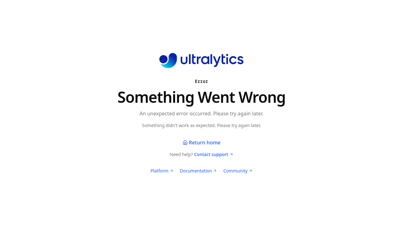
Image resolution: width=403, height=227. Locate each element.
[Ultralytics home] (201, 60)
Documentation (198, 171)
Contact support (213, 154)
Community (238, 171)
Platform (161, 171)
